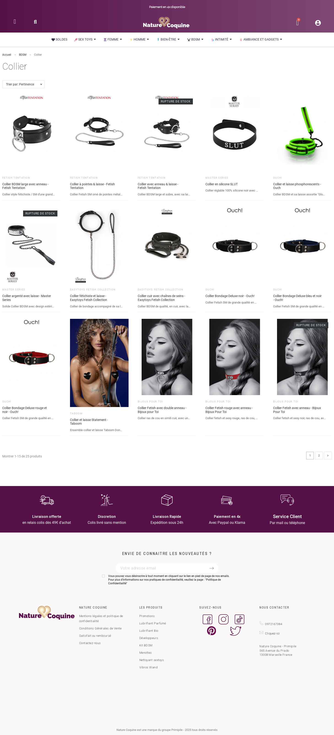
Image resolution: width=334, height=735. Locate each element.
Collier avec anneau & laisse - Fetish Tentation (158, 186)
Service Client (287, 516)
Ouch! (277, 177)
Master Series (216, 177)
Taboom (76, 413)
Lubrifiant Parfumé (152, 623)
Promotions (147, 616)
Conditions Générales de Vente (100, 628)
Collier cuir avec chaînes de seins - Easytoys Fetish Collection (161, 298)
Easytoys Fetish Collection (93, 289)
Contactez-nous (90, 643)
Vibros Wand (148, 667)
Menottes (145, 652)
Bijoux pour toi (150, 401)
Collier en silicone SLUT (221, 184)
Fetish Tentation (16, 177)
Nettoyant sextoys (151, 660)
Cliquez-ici (272, 633)
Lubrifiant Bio (148, 630)
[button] (35, 23)
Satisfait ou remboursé (95, 635)
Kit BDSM (146, 645)
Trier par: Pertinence (20, 84)
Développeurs (148, 638)
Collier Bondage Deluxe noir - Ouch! (230, 296)
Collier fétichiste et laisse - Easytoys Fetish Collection (88, 298)
